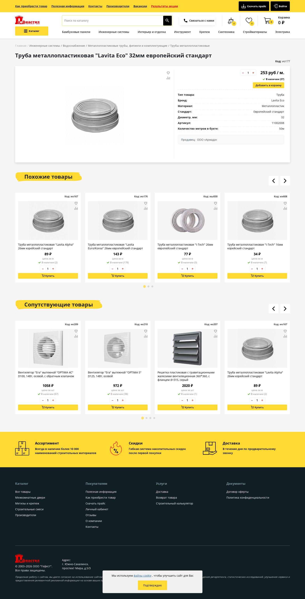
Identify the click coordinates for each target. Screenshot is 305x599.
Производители (117, 6)
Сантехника (226, 32)
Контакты (95, 6)
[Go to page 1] (144, 286)
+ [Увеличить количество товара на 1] (253, 72)
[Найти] (167, 20)
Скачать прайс (254, 6)
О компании (94, 521)
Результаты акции (164, 6)
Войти (280, 6)
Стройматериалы (255, 32)
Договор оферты (237, 492)
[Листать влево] (273, 181)
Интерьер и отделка (152, 32)
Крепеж (204, 32)
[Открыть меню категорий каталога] (31, 31)
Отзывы (91, 515)
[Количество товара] (248, 72)
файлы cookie (143, 575)
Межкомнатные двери (30, 497)
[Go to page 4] (154, 418)
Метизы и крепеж (27, 503)
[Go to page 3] (152, 286)
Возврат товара (166, 497)
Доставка (162, 492)
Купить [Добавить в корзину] (47, 276)
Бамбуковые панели (76, 32)
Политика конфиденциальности (247, 497)
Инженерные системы (114, 32)
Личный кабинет (97, 509)
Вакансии (140, 6)
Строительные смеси (29, 509)
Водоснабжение (74, 45)
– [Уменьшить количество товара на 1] (243, 72)
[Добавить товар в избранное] (168, 73)
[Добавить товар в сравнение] (168, 78)
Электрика (282, 32)
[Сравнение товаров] (231, 20)
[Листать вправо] (285, 181)
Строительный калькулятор (174, 503)
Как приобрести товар (31, 6)
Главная (20, 45)
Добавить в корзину (268, 85)
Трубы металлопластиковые (190, 45)
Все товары (23, 492)
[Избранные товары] (249, 20)
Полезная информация (67, 6)
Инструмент (182, 32)
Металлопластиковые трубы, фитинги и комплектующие (127, 45)
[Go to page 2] (148, 286)
